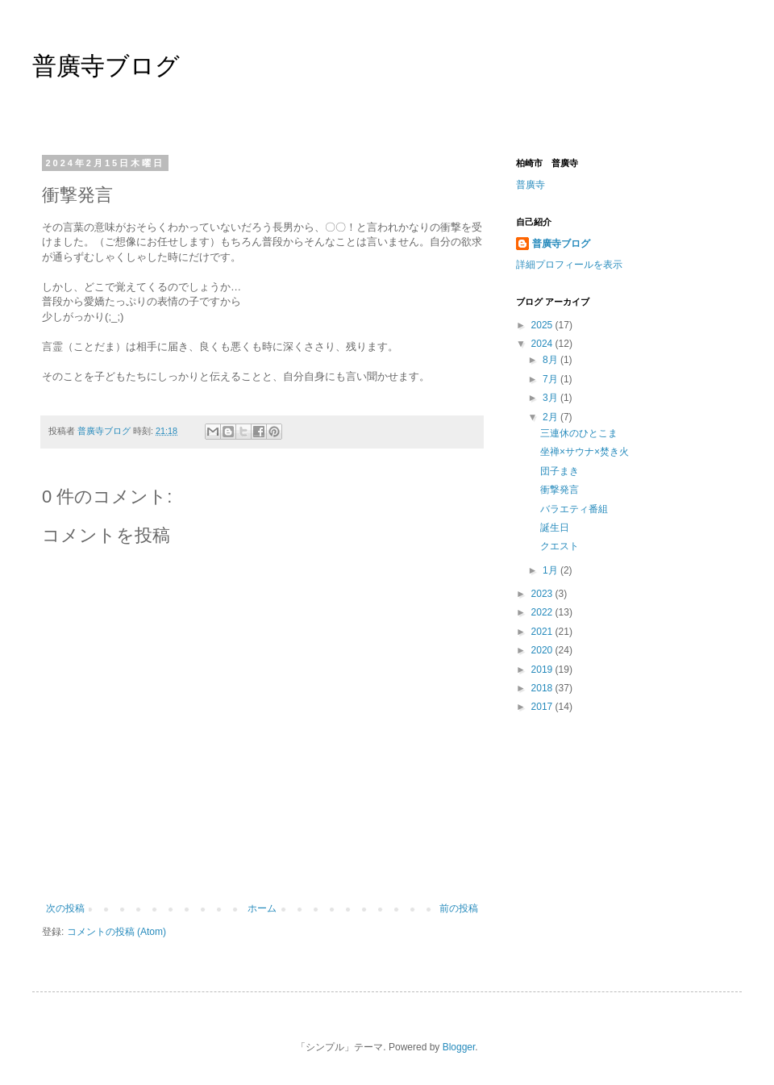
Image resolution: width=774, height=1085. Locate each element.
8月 (551, 359)
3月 (551, 397)
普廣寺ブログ (106, 65)
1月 (551, 570)
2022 (543, 612)
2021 (543, 631)
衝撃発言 (559, 489)
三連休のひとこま (579, 433)
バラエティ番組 (574, 509)
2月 (551, 417)
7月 (551, 379)
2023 (543, 593)
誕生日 (554, 527)
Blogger (459, 1047)
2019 (543, 669)
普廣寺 (530, 184)
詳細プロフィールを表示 (569, 264)
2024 (543, 343)
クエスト (559, 546)
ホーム (262, 908)
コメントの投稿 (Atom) (116, 931)
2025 (543, 325)
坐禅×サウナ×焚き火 (584, 451)
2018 (543, 688)
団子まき (559, 471)
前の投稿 (458, 908)
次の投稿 (65, 908)
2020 (543, 650)
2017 (543, 706)
